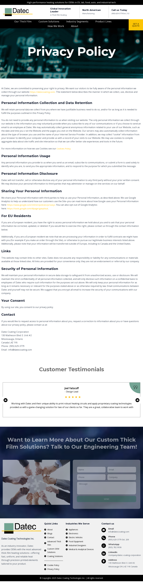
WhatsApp (113, 544)
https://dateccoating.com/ (43, 91)
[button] (5, 400)
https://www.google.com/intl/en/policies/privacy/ (31, 204)
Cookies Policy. (64, 148)
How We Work (57, 26)
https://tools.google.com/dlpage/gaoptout (28, 208)
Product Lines (104, 21)
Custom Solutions (50, 21)
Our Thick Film (24, 21)
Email (111, 529)
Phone (111, 537)
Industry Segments (78, 21)
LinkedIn (112, 552)
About (76, 26)
